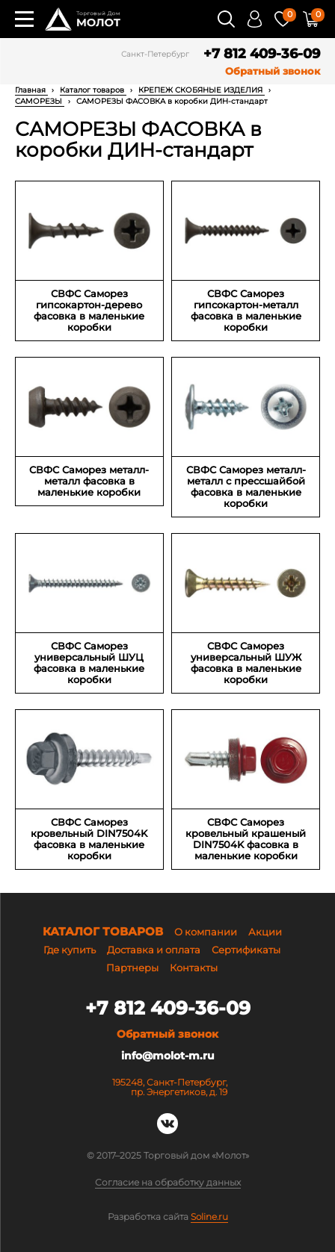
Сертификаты (246, 950)
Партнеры (132, 968)
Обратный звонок (272, 71)
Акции (265, 932)
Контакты (194, 968)
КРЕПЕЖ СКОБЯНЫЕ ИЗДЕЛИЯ (201, 90)
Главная (31, 90)
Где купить (69, 950)
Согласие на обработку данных (168, 1182)
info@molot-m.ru (168, 1055)
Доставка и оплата (153, 950)
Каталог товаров (93, 90)
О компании (205, 932)
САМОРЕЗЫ (39, 101)
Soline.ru (209, 1217)
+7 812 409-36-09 (261, 54)
